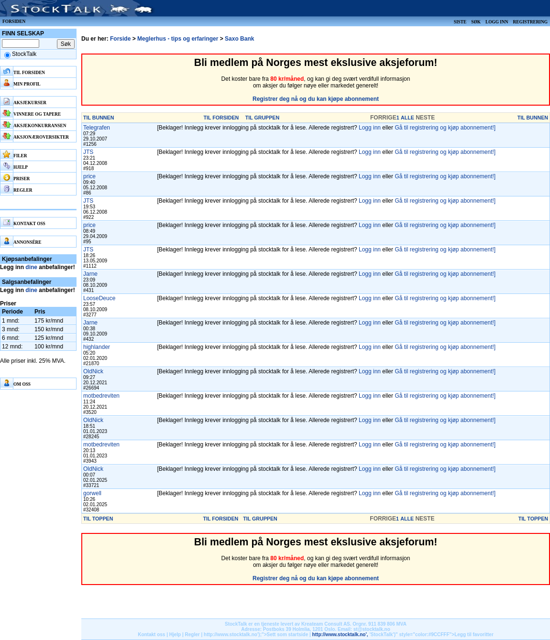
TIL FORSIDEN (221, 117)
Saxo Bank (239, 38)
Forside (120, 38)
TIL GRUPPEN (262, 117)
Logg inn (496, 22)
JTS (88, 152)
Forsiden (13, 21)
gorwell (92, 493)
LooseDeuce (99, 298)
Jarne (90, 274)
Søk (476, 22)
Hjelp (175, 634)
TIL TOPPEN (98, 518)
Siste (460, 22)
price (89, 176)
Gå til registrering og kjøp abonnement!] (445, 127)
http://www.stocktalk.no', (340, 634)
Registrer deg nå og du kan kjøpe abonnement (316, 99)
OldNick (93, 371)
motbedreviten (101, 395)
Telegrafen (96, 127)
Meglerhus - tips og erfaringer (177, 38)
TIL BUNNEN (98, 117)
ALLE (407, 117)
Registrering (530, 22)
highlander (96, 347)
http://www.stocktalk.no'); (233, 634)
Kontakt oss (151, 634)
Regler (192, 634)
